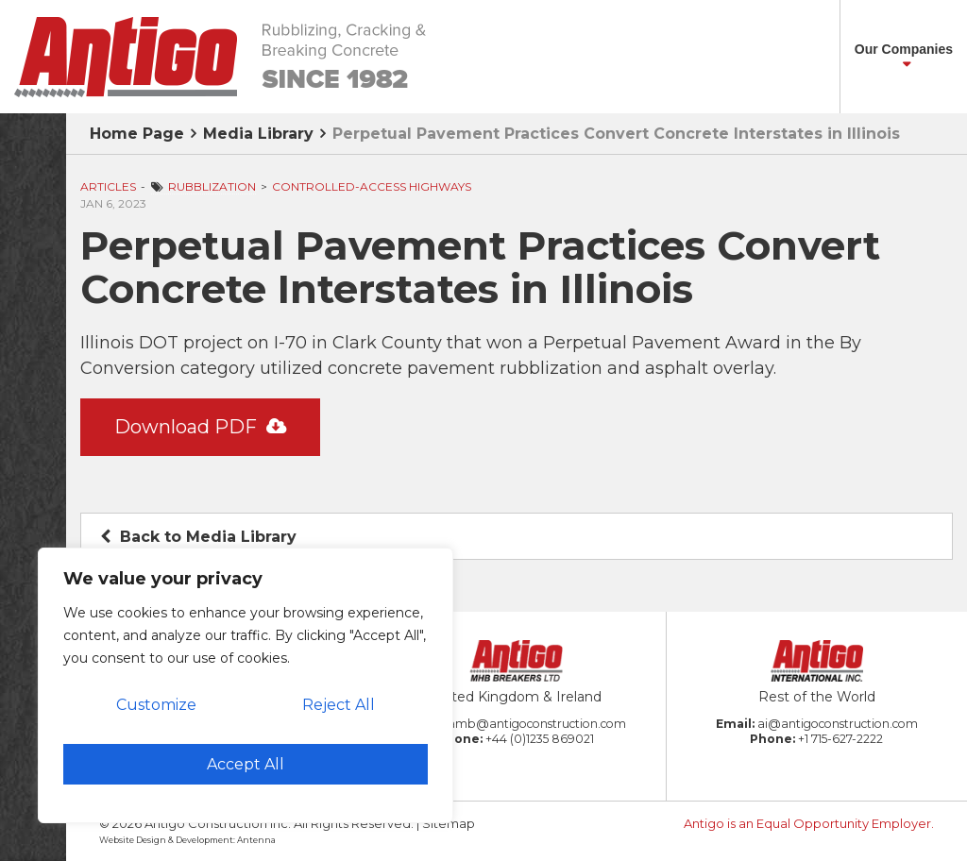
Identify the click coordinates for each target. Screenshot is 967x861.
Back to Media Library (198, 537)
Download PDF (200, 426)
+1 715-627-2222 (840, 739)
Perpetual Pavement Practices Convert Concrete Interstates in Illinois (616, 134)
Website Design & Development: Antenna (187, 840)
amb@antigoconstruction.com (537, 724)
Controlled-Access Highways (371, 186)
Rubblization (212, 186)
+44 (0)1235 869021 (539, 739)
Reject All (338, 705)
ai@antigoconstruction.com (837, 724)
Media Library (258, 134)
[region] (245, 685)
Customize (156, 705)
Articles (108, 186)
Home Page (137, 134)
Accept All (245, 764)
